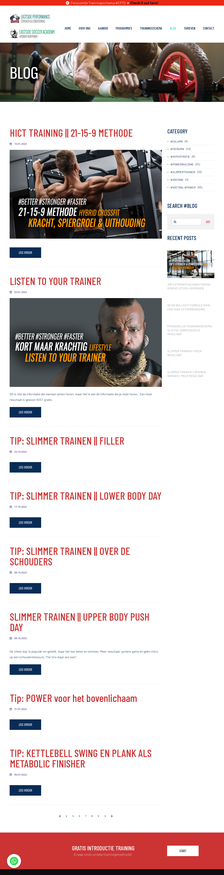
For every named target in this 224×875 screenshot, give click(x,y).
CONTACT (208, 28)
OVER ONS (84, 28)
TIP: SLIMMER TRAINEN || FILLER (67, 440)
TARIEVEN (189, 28)
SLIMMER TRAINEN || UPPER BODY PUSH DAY (79, 621)
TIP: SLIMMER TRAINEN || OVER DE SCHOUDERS (70, 555)
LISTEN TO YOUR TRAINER (55, 280)
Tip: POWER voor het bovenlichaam (73, 697)
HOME (68, 28)
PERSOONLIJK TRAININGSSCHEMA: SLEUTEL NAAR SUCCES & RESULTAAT (189, 330)
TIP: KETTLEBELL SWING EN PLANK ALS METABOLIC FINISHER (81, 758)
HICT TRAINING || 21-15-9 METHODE (71, 132)
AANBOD (103, 28)
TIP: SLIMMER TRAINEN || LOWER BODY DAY (86, 495)
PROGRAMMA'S (124, 28)
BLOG (173, 28)
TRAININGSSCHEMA (151, 28)
